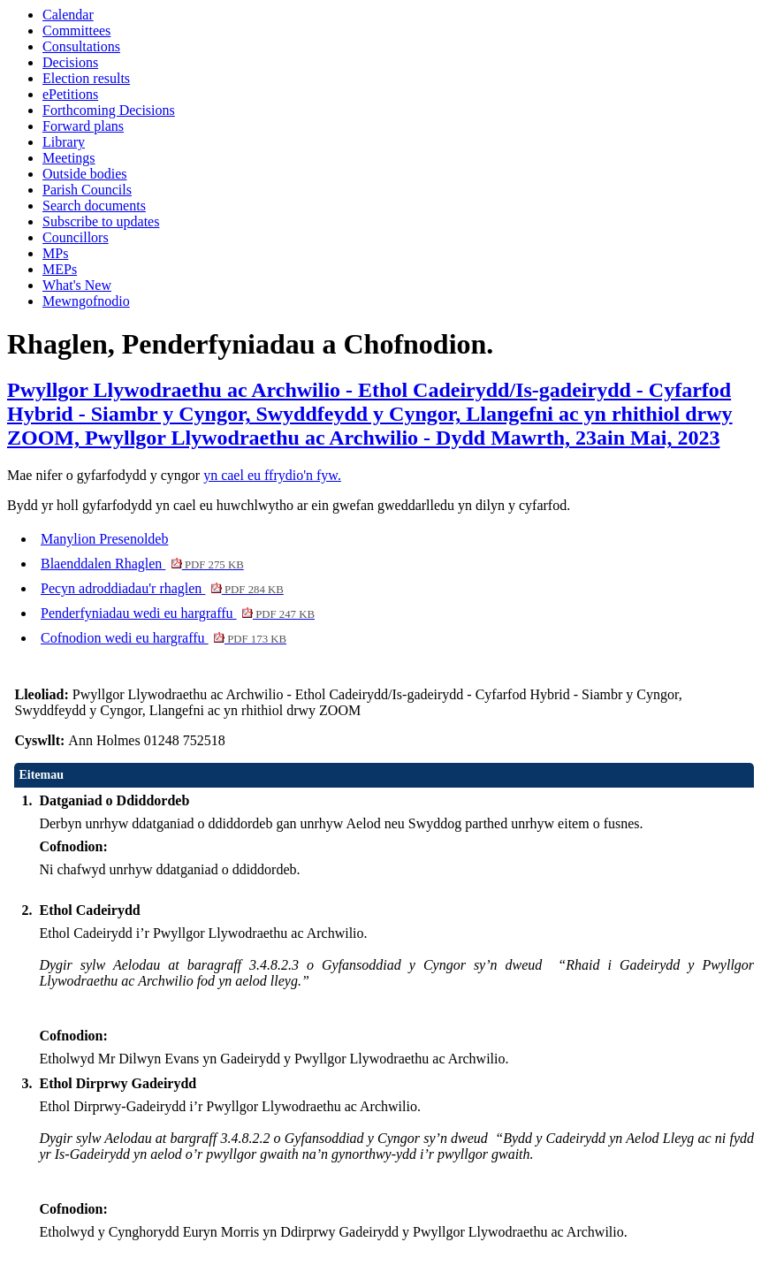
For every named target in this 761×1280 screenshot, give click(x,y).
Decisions (70, 62)
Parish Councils (87, 189)
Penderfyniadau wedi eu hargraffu (178, 613)
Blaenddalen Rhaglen (142, 563)
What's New (76, 285)
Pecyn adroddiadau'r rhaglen (162, 588)
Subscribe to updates (100, 221)
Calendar (68, 14)
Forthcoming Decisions (108, 110)
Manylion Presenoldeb (104, 538)
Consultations (81, 46)
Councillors (75, 237)
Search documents (94, 205)
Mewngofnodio (86, 301)
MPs (55, 253)
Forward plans (83, 125)
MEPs (59, 269)
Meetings (68, 157)
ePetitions (70, 94)
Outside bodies (84, 173)
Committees (76, 30)
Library (63, 141)
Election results (86, 78)
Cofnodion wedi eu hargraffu (163, 637)
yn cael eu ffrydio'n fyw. (272, 475)
